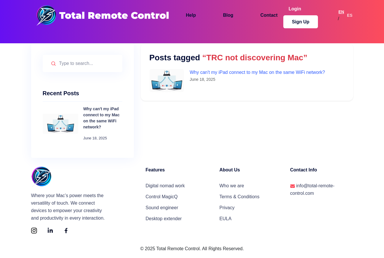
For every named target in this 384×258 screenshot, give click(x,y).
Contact (253, 14)
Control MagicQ (162, 197)
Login (277, 14)
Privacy (227, 209)
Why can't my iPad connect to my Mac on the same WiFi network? (257, 72)
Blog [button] (219, 14)
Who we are (232, 185)
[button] (188, 14)
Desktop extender (164, 221)
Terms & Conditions (240, 197)
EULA (226, 221)
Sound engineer (162, 209)
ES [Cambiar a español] (350, 14)
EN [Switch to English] (337, 14)
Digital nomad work (165, 185)
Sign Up (311, 14)
